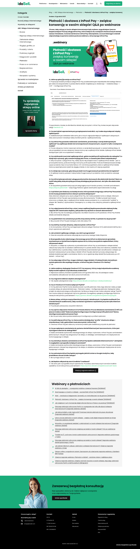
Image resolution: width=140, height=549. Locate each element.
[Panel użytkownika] (97, 3)
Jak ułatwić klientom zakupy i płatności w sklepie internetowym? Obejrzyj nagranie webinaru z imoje (82, 447)
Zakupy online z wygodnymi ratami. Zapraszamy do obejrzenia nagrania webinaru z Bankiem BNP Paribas (85, 453)
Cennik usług (101, 520)
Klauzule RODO (102, 529)
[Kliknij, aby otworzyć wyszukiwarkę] (101, 3)
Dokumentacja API (103, 523)
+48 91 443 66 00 (28, 521)
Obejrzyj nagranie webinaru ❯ (85, 370)
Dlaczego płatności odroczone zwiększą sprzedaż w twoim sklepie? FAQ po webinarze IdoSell (83, 430)
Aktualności (75, 526)
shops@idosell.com (29, 524)
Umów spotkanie (61, 498)
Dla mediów (75, 523)
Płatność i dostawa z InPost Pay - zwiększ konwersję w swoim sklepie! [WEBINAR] (81, 399)
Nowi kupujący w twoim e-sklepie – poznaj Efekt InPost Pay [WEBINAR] (78, 392)
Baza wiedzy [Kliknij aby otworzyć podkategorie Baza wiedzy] (82, 3)
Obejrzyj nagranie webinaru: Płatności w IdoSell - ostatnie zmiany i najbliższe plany (82, 457)
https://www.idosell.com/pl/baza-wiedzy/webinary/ (92, 281)
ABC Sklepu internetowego (64, 12)
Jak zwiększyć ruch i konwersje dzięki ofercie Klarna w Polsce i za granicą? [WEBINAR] (83, 403)
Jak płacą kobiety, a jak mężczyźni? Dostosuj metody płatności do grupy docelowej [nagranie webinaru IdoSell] (82, 413)
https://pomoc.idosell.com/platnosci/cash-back (98, 366)
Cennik (72, 3)
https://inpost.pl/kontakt (58, 188)
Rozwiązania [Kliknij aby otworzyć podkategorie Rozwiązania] (54, 3)
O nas (73, 517)
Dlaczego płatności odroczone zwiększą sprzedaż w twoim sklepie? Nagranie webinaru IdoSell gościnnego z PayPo (84, 441)
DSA (99, 532)
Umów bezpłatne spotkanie (126, 545)
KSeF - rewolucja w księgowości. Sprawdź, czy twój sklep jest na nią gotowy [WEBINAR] (83, 396)
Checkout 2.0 (58, 127)
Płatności (79, 12)
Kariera (74, 520)
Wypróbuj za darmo (113, 3)
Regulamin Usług (102, 517)
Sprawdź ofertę (31, 131)
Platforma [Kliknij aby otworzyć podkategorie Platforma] (43, 3)
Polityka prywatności (103, 526)
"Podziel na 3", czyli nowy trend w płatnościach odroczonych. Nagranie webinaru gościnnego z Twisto (85, 436)
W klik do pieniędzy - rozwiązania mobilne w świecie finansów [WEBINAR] (78, 388)
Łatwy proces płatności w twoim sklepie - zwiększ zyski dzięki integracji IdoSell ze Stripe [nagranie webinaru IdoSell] (84, 419)
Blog (50, 12)
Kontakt (90, 3)
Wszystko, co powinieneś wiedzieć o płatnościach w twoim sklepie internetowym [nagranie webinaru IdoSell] (85, 424)
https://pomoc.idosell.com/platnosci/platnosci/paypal (95, 295)
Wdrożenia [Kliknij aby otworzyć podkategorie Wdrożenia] (64, 3)
